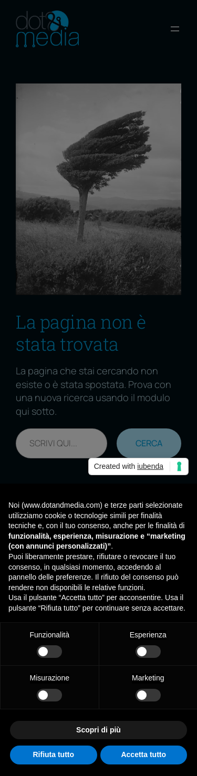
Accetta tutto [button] (143, 754)
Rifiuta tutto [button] (53, 754)
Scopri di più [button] (98, 730)
